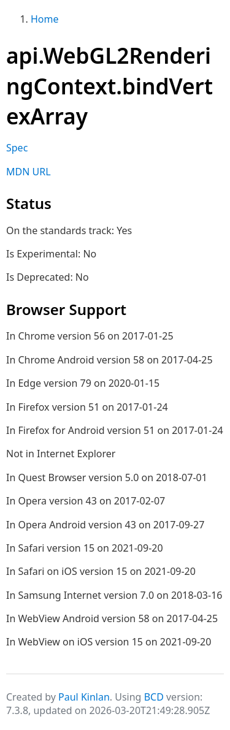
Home (45, 19)
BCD (154, 697)
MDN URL (28, 171)
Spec (17, 147)
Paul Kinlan (84, 697)
